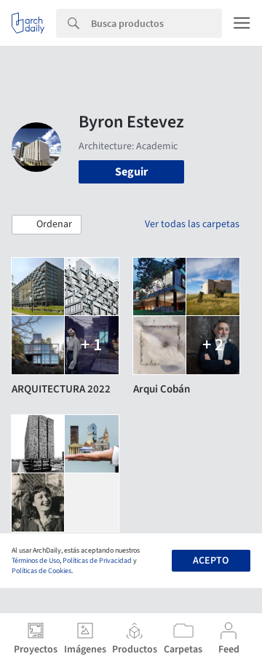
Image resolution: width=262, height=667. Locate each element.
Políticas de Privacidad (97, 561)
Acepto (211, 560)
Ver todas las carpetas (192, 224)
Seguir (131, 172)
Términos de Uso (36, 561)
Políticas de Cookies (41, 571)
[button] (47, 225)
